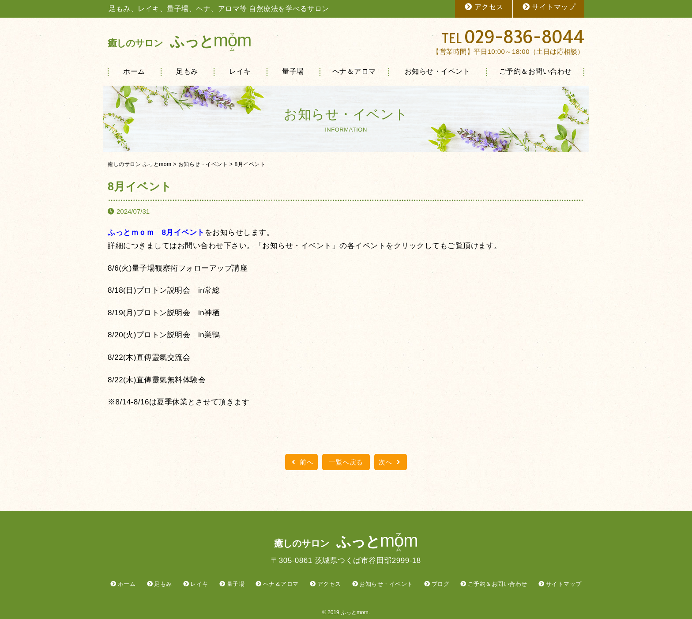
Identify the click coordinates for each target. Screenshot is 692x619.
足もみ (187, 71)
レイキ (240, 71)
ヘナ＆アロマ (354, 71)
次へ (390, 462)
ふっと (179, 41)
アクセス (484, 7)
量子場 (293, 71)
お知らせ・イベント (437, 71)
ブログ (441, 584)
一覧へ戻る (346, 462)
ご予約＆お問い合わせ (535, 71)
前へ (301, 462)
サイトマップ (549, 7)
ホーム (134, 71)
